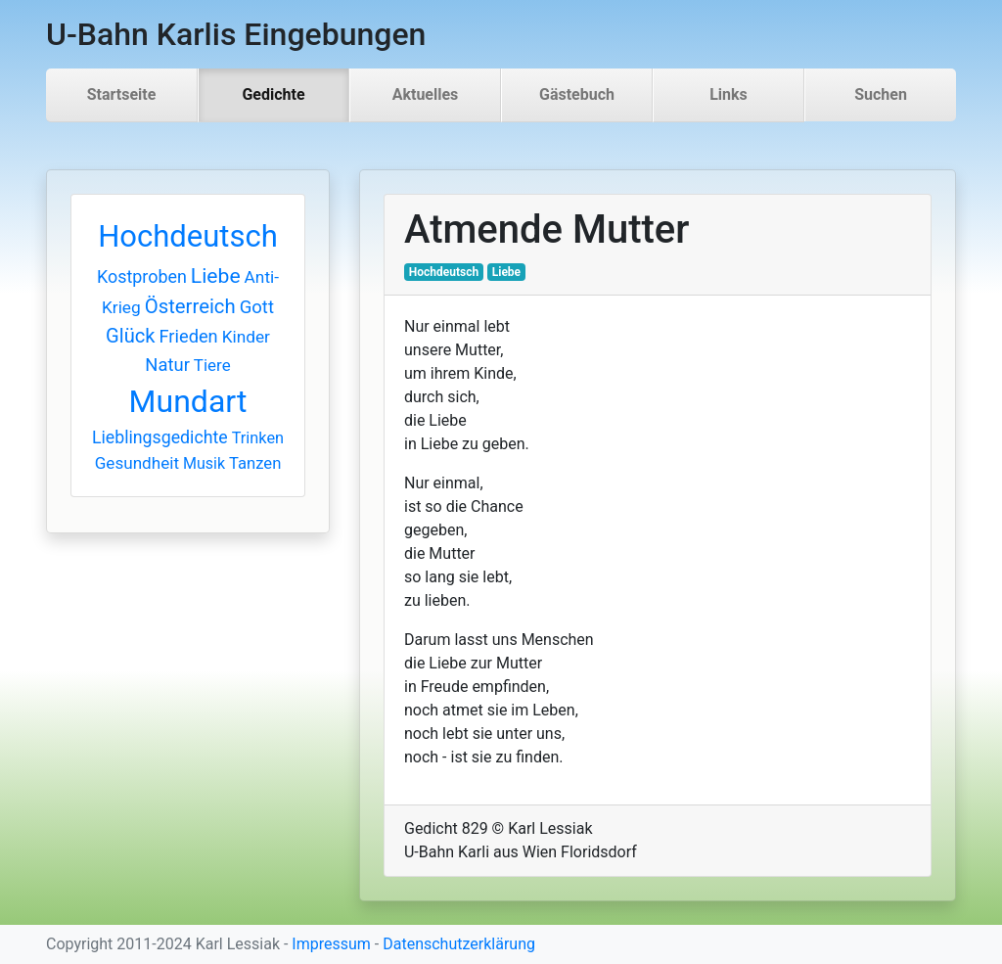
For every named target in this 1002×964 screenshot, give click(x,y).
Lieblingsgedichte (160, 437)
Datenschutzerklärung (459, 944)
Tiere (212, 365)
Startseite (122, 94)
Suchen (880, 94)
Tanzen (255, 463)
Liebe (216, 275)
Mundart (188, 401)
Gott (257, 307)
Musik (204, 463)
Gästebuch (577, 94)
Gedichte (273, 94)
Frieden (188, 336)
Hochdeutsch (188, 236)
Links (728, 94)
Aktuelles (425, 94)
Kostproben (142, 276)
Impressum (331, 944)
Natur (167, 364)
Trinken (258, 438)
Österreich (190, 306)
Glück (131, 335)
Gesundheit (137, 463)
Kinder (246, 336)
